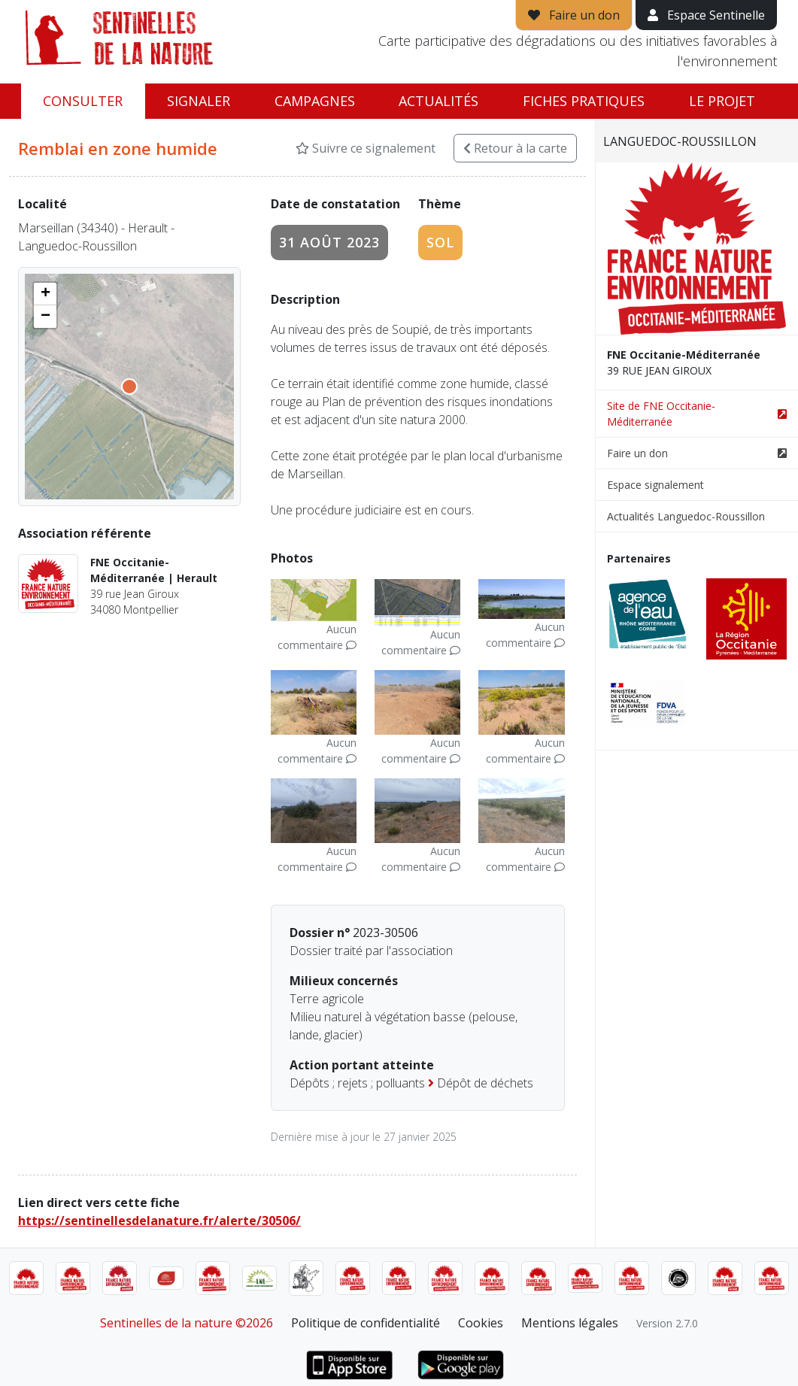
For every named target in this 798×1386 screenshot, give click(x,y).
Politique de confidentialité (365, 1323)
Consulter (83, 101)
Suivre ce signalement (365, 148)
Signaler (198, 101)
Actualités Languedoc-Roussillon (686, 516)
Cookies (480, 1323)
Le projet (722, 101)
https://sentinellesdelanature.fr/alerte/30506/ (159, 1220)
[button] (45, 294)
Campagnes (315, 101)
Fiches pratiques (584, 101)
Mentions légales (569, 1323)
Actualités (438, 101)
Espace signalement (655, 485)
